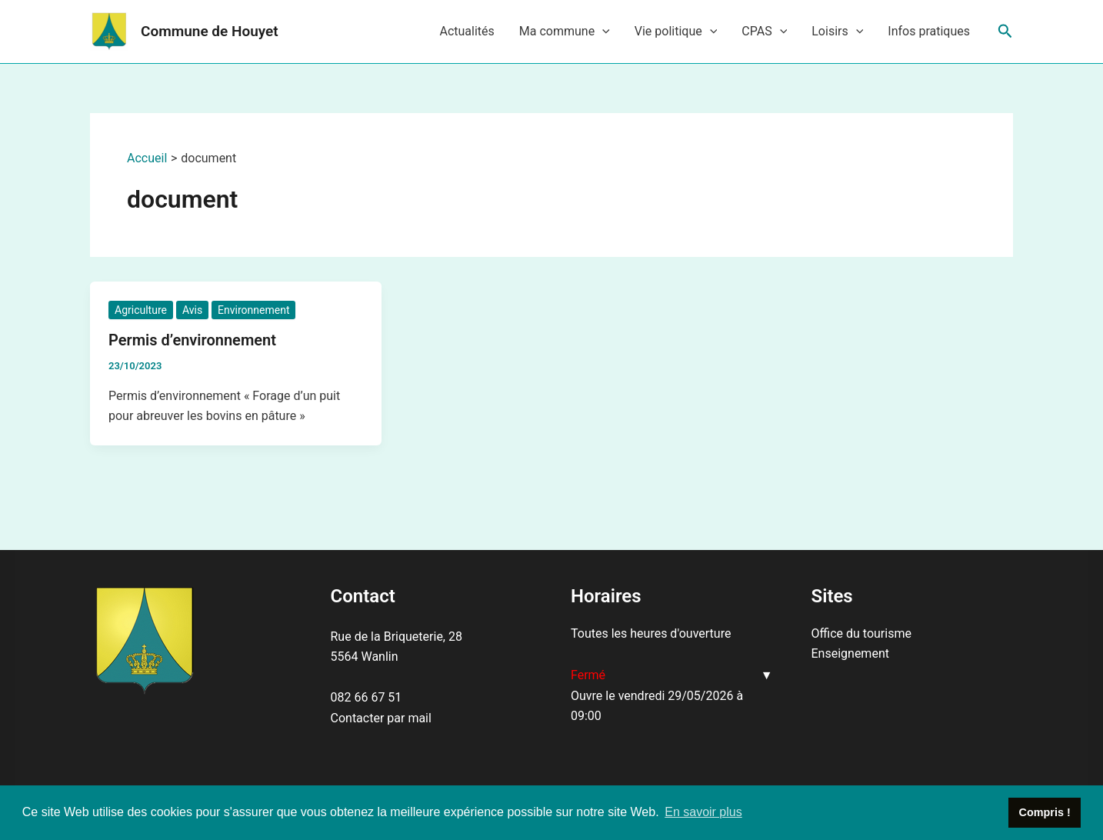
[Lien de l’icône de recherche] (1005, 31)
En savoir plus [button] (703, 811)
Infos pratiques (929, 31)
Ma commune (564, 31)
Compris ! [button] (1045, 812)
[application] (602, 31)
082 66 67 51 (366, 697)
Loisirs (837, 31)
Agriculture (141, 310)
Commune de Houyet (209, 31)
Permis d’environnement (192, 340)
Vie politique (676, 31)
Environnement (253, 310)
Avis (192, 310)
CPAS (764, 31)
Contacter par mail (381, 718)
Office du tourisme (861, 633)
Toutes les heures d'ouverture (651, 633)
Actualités (466, 31)
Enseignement (850, 653)
